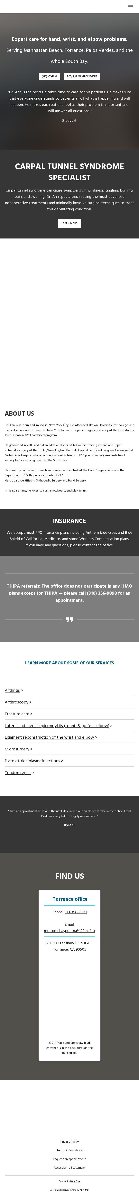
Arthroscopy (16, 702)
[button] (49, 76)
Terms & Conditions (70, 1150)
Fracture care (17, 713)
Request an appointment (69, 1158)
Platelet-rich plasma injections (32, 760)
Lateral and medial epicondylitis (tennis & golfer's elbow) (57, 725)
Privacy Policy (69, 1141)
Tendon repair (18, 772)
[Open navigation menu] (130, 7)
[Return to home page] (39, 6)
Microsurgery (17, 749)
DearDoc (75, 1181)
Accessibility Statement (69, 1167)
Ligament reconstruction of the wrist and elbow (49, 737)
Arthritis (12, 690)
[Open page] (69, 898)
